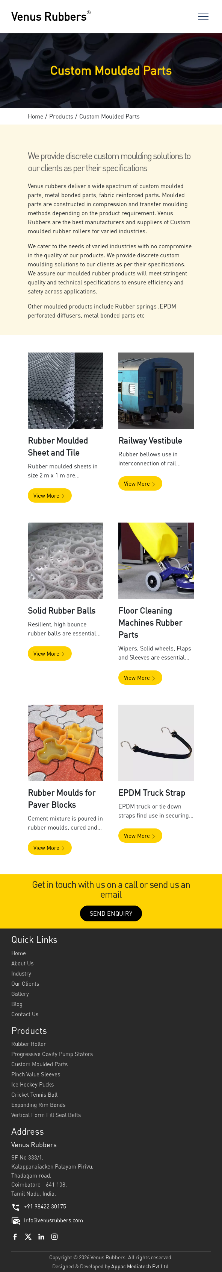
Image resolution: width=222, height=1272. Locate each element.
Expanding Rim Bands (38, 1104)
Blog (17, 1003)
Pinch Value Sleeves (35, 1074)
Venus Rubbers (51, 16)
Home (35, 116)
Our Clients (25, 983)
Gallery (20, 993)
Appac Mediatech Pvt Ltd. (140, 1266)
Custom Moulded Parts (39, 1064)
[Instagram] (54, 1235)
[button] (65, 391)
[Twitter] (28, 1235)
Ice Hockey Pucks (32, 1084)
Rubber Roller (28, 1043)
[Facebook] (15, 1235)
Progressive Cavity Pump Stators (52, 1053)
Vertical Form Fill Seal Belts (46, 1114)
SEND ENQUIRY (111, 913)
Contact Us (24, 1014)
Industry (21, 973)
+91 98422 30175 (38, 1206)
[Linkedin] (41, 1235)
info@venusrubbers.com (47, 1220)
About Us (22, 963)
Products (61, 116)
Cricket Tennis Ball (34, 1094)
